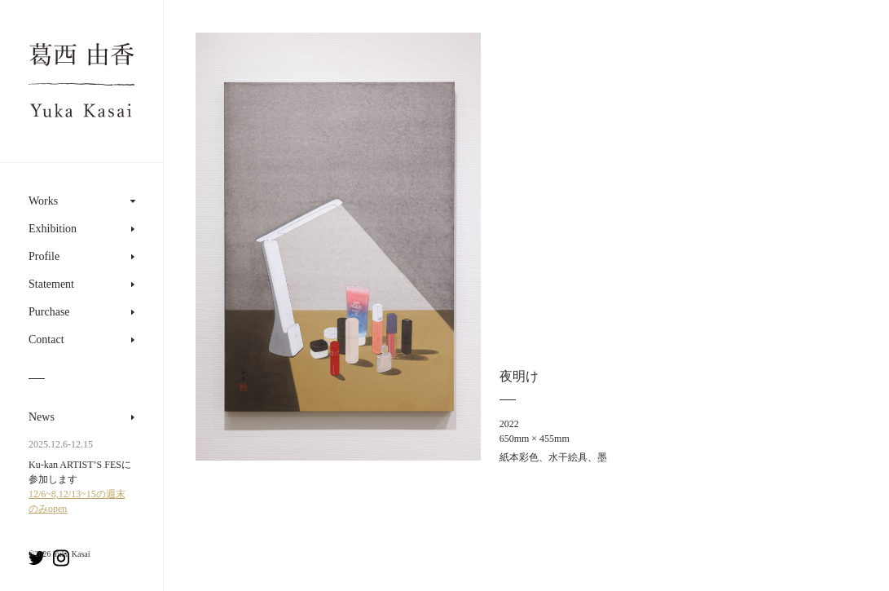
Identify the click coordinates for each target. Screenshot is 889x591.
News (42, 417)
